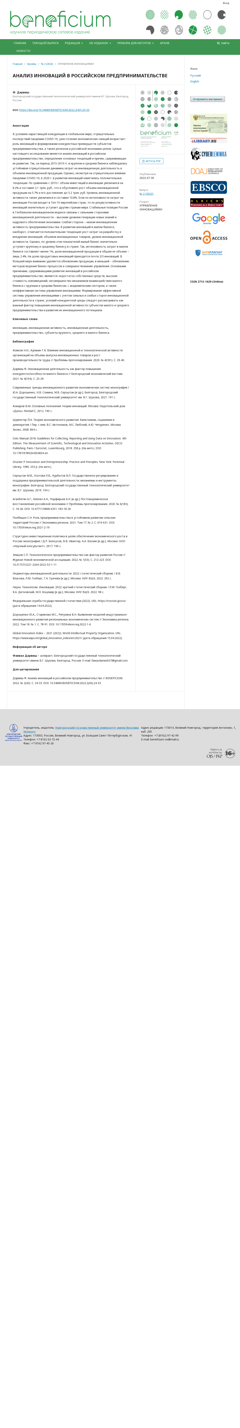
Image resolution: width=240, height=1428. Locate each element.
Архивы (31, 64)
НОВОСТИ (23, 51)
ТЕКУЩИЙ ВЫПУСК (45, 43)
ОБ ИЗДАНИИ (99, 43)
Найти (224, 43)
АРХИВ (164, 43)
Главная (17, 64)
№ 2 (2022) (47, 64)
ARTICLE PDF (153, 161)
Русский (195, 75)
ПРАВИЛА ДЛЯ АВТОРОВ (134, 43)
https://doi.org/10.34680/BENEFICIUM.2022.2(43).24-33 (54, 110)
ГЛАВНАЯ (20, 43)
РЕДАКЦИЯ (73, 43)
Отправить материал (207, 99)
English (194, 81)
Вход (226, 3)
